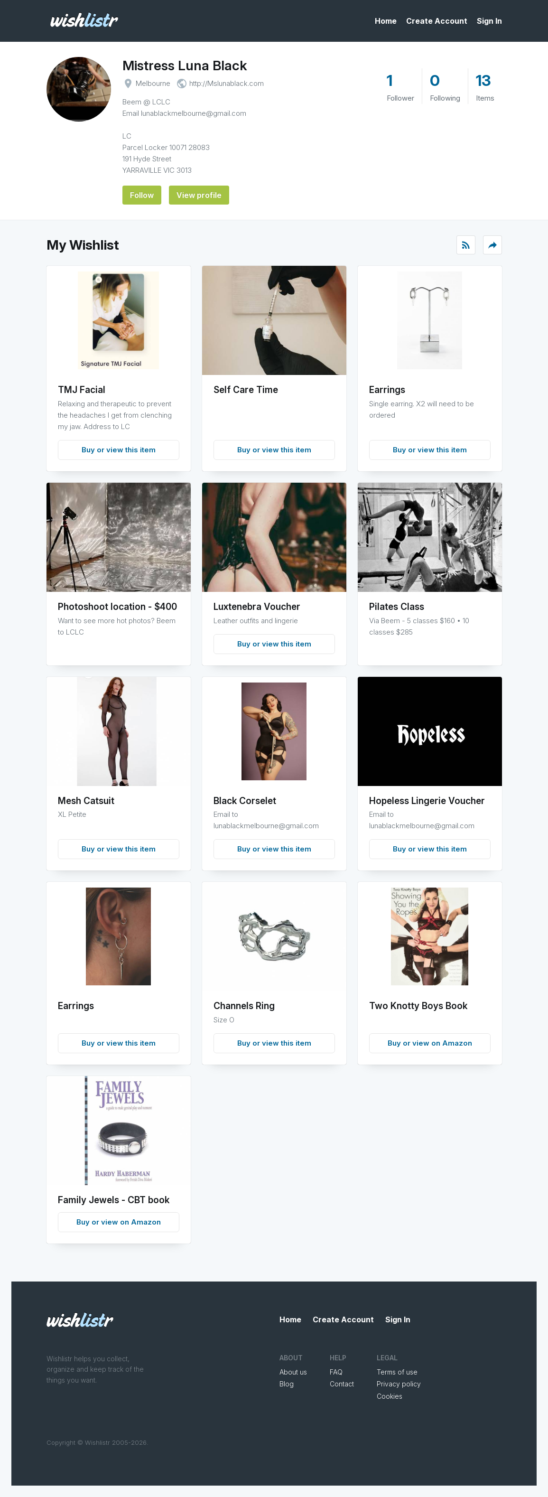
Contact (342, 1384)
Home (386, 21)
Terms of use (397, 1372)
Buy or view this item (119, 449)
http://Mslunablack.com (226, 83)
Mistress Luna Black (184, 65)
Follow (142, 195)
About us (293, 1372)
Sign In (489, 21)
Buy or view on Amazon (430, 1043)
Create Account (436, 21)
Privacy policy (399, 1384)
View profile (199, 195)
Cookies (389, 1396)
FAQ (336, 1372)
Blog (286, 1384)
